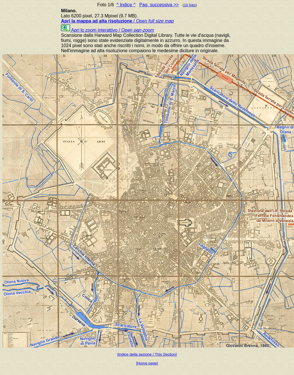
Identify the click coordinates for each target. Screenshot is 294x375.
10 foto (189, 5)
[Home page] (147, 363)
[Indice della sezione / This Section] (147, 354)
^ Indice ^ (126, 4)
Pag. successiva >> (159, 4)
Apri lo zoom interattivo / (107, 30)
